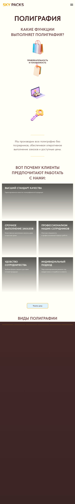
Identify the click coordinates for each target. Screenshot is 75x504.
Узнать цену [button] (37, 306)
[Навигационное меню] (71, 5)
